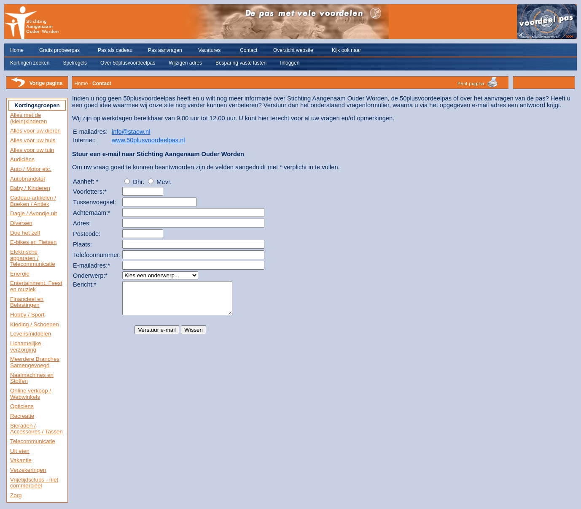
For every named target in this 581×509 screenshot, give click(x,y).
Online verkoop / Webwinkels (30, 393)
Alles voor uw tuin (32, 150)
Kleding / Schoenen (34, 324)
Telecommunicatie (32, 441)
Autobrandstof (27, 179)
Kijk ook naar (346, 50)
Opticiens (22, 406)
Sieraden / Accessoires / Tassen (36, 428)
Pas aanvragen (165, 50)
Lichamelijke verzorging (25, 346)
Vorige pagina (46, 83)
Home (17, 50)
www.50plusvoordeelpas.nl (148, 140)
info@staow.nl (131, 131)
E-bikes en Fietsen (33, 242)
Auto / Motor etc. (30, 169)
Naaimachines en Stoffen (32, 378)
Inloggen (289, 63)
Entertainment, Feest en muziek (36, 286)
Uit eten (20, 451)
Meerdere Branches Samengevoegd (34, 362)
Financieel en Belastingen (26, 302)
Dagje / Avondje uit (33, 213)
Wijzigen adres (185, 63)
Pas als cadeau (115, 50)
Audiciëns (22, 159)
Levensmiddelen (30, 333)
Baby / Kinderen (30, 188)
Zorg (16, 495)
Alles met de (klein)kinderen (28, 118)
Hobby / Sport (27, 314)
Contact (248, 50)
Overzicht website (293, 50)
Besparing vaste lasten (240, 63)
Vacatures (209, 50)
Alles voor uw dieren (35, 130)
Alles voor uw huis (32, 140)
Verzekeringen (28, 470)
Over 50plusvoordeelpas (127, 63)
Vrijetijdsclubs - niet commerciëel (34, 483)
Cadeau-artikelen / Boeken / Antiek (33, 201)
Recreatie (22, 416)
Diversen (21, 223)
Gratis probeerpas (59, 50)
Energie (20, 274)
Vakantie (21, 460)
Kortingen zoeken (29, 63)
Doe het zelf (25, 233)
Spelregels (75, 63)
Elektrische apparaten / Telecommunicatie (32, 258)
